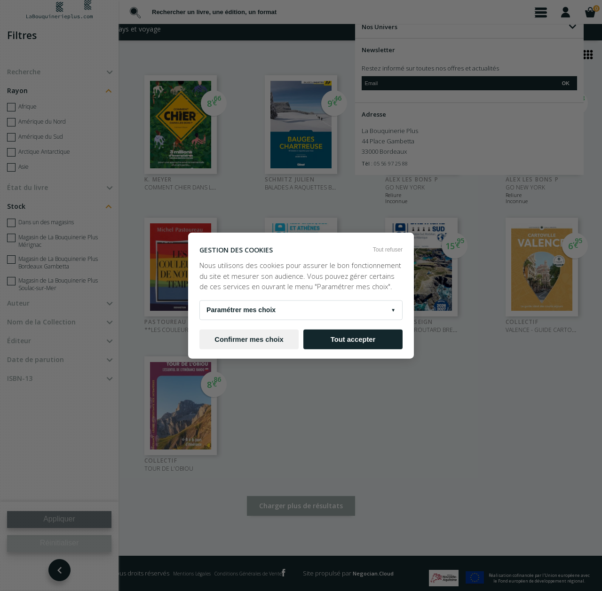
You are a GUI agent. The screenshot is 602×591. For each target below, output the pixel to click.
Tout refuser (388, 249)
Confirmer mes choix (248, 339)
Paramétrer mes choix (301, 310)
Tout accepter (353, 339)
